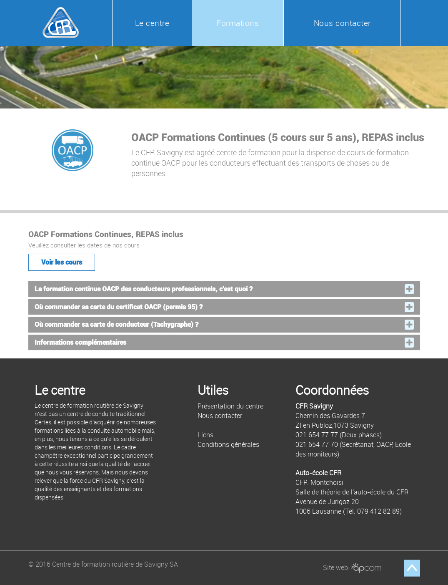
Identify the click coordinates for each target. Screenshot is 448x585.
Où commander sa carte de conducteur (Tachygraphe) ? (116, 324)
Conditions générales (228, 444)
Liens (205, 434)
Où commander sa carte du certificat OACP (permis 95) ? (119, 307)
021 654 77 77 (316, 434)
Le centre (152, 23)
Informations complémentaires (80, 342)
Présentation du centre (230, 406)
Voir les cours (61, 262)
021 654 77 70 (316, 444)
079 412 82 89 (378, 511)
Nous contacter (342, 23)
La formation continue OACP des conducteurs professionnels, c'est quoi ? (144, 289)
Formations (238, 23)
